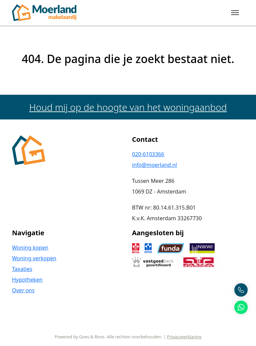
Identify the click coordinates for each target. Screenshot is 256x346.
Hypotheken (27, 279)
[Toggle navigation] (235, 12)
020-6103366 (148, 154)
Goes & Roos (91, 337)
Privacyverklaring (184, 337)
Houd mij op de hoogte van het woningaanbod (128, 107)
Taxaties (22, 269)
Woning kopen (30, 247)
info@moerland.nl (154, 164)
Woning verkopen (34, 258)
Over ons (23, 290)
